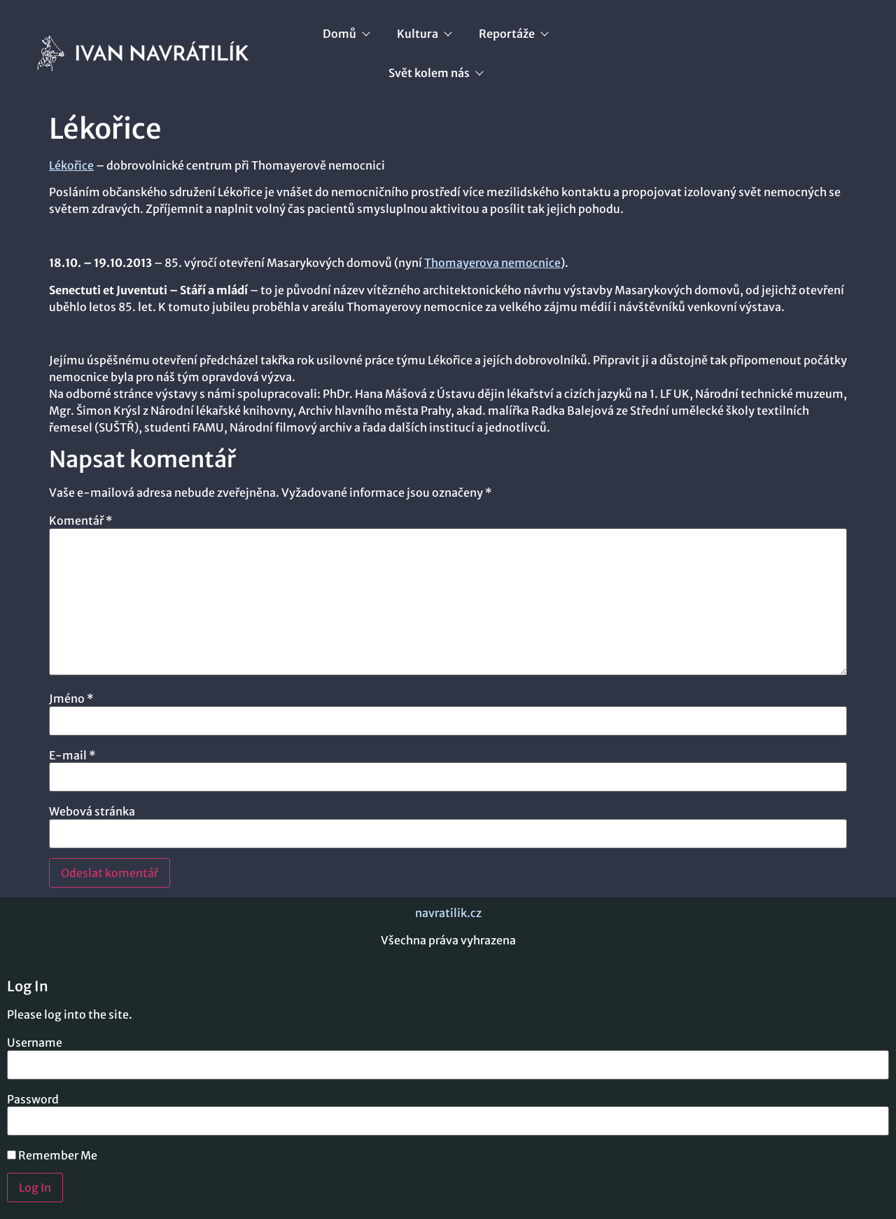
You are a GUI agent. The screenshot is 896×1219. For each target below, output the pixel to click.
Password (33, 1099)
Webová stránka (92, 811)
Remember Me (52, 1155)
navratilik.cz (448, 913)
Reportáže (513, 34)
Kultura (424, 34)
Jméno (71, 698)
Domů (346, 34)
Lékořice (71, 165)
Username (34, 1042)
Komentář (81, 520)
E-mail (72, 755)
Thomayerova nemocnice (492, 263)
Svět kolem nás (435, 73)
